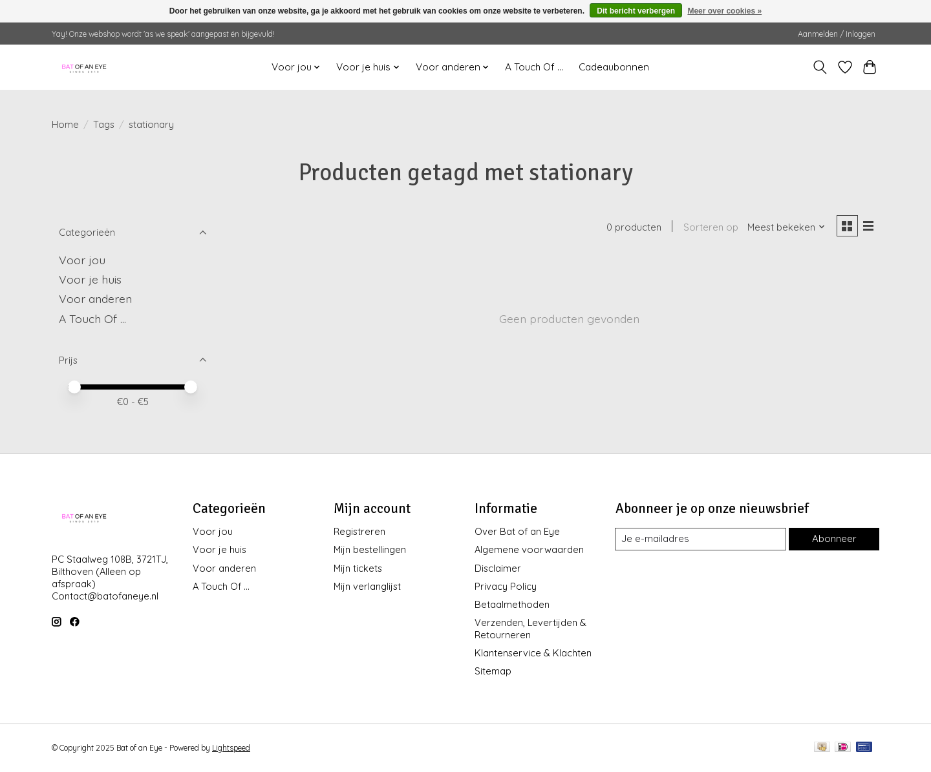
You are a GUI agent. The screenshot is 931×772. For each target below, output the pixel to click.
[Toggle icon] (820, 67)
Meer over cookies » (724, 11)
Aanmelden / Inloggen (836, 34)
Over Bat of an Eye (517, 531)
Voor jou (82, 260)
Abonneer (833, 539)
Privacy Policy (506, 586)
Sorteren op (708, 228)
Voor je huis (90, 279)
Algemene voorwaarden (529, 549)
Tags (103, 124)
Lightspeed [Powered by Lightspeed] (231, 748)
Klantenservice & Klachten (533, 653)
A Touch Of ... (534, 67)
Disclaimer (498, 568)
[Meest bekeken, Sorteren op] (784, 228)
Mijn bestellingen (370, 549)
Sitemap (493, 671)
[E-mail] (700, 539)
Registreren (359, 531)
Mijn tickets (358, 568)
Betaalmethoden (512, 604)
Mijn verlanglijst (367, 586)
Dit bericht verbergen (636, 11)
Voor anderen (95, 298)
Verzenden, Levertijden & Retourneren (530, 628)
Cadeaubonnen (614, 67)
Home (65, 124)
